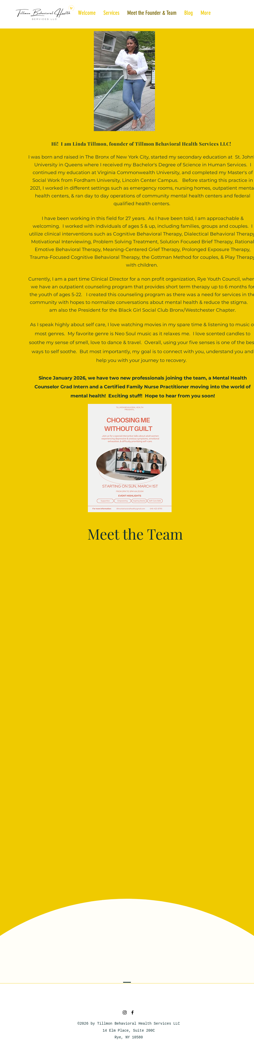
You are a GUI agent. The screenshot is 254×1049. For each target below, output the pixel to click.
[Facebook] (132, 1012)
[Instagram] (124, 1012)
